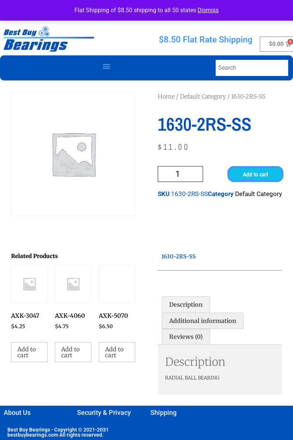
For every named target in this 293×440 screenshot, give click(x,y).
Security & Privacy (104, 412)
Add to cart (255, 174)
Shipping (163, 412)
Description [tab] (186, 304)
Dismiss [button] (208, 10)
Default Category (203, 96)
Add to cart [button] (26, 352)
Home (166, 96)
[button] (106, 66)
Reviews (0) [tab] (186, 336)
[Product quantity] (180, 174)
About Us (17, 412)
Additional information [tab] (202, 320)
